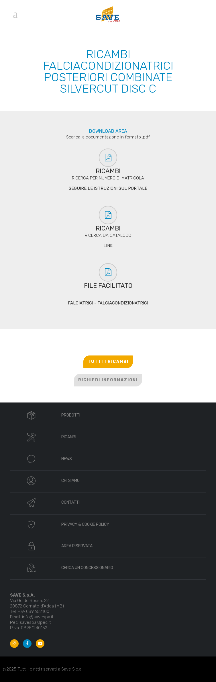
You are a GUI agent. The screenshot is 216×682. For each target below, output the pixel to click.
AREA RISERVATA (77, 546)
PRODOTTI (70, 415)
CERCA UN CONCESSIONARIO (87, 567)
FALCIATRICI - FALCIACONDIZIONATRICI (108, 303)
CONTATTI (70, 502)
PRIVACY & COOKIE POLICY (85, 524)
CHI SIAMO (70, 480)
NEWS (66, 458)
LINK (108, 245)
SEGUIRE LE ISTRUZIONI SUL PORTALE (108, 188)
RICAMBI (68, 437)
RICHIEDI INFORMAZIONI (108, 380)
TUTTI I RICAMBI (108, 361)
